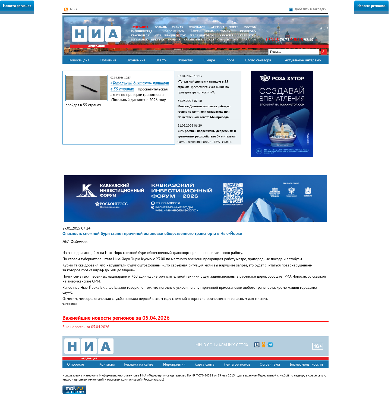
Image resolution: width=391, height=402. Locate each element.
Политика (108, 60)
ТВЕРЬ (233, 27)
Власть (161, 60)
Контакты (107, 364)
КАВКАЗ (177, 27)
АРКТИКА (218, 27)
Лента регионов (237, 364)
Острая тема (270, 364)
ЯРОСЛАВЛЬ (196, 27)
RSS (70, 9)
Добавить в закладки (307, 9)
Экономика (136, 60)
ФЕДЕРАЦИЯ (139, 27)
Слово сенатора (258, 60)
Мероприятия (174, 364)
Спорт (229, 60)
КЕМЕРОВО (248, 31)
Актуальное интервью (303, 60)
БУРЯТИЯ (174, 39)
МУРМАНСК (139, 39)
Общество (184, 60)
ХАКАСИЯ (226, 35)
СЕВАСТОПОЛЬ (227, 39)
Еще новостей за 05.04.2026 (85, 326)
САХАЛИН (249, 39)
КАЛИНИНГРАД (141, 31)
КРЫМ (210, 31)
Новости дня (78, 60)
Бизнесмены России (306, 364)
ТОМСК (226, 31)
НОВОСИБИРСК (173, 31)
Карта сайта (205, 364)
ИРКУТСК (157, 39)
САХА (210, 39)
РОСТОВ (250, 27)
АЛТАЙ (196, 31)
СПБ (158, 35)
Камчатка (247, 35)
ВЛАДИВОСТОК (175, 35)
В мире (209, 60)
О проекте (75, 364)
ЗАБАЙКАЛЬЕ (193, 39)
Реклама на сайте (138, 364)
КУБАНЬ (161, 27)
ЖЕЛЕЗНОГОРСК (201, 35)
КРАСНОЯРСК (140, 35)
